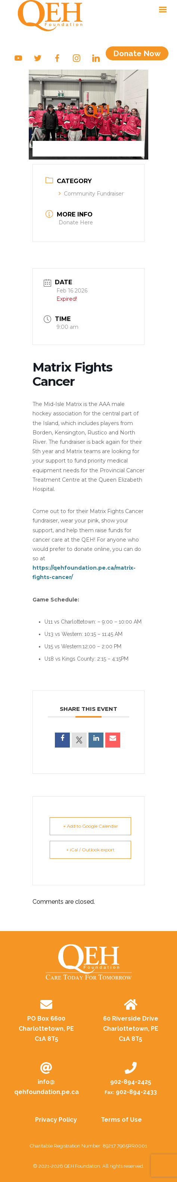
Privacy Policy (56, 1119)
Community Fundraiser (91, 193)
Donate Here (76, 222)
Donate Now (137, 53)
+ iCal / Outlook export (90, 849)
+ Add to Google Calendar (90, 826)
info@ (46, 1087)
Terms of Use (121, 1119)
